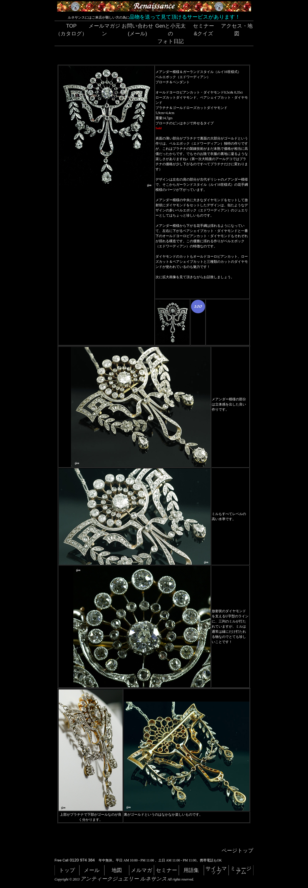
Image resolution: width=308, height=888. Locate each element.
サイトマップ (216, 870)
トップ (67, 870)
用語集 (191, 870)
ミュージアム (241, 870)
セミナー (166, 870)
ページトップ (237, 850)
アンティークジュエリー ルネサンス (123, 879)
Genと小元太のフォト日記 (170, 33)
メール (92, 870)
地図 (117, 870)
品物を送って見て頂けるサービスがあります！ (184, 17)
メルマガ (141, 870)
